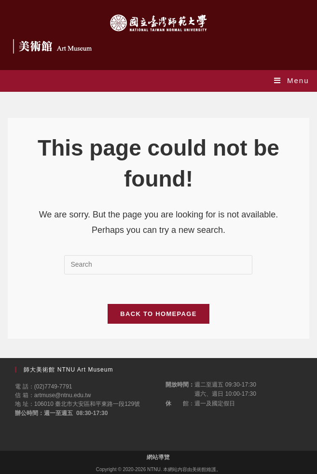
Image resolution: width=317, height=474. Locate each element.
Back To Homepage (158, 313)
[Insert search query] (158, 264)
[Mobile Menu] (291, 80)
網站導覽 (158, 457)
